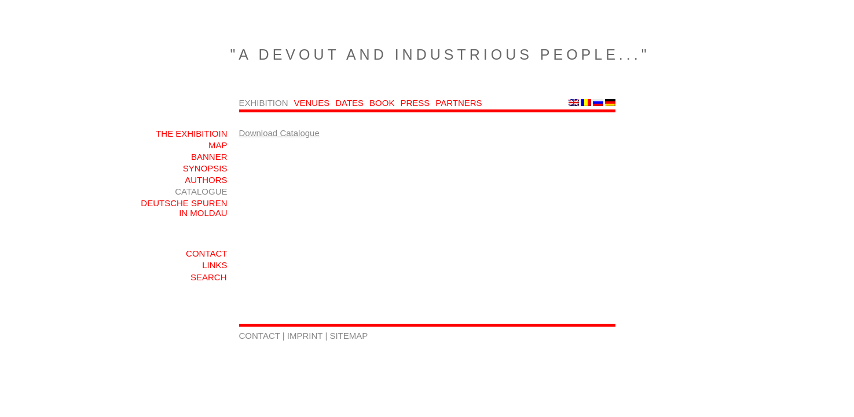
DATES (349, 103)
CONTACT (206, 253)
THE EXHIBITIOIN (191, 133)
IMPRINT (306, 336)
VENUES (312, 103)
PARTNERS (458, 103)
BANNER (209, 157)
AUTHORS (206, 180)
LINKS (214, 265)
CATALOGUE (201, 191)
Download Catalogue (279, 133)
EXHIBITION (263, 103)
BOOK (381, 103)
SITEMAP (349, 336)
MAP (218, 145)
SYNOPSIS (205, 168)
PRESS (415, 103)
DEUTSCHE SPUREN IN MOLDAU (184, 208)
